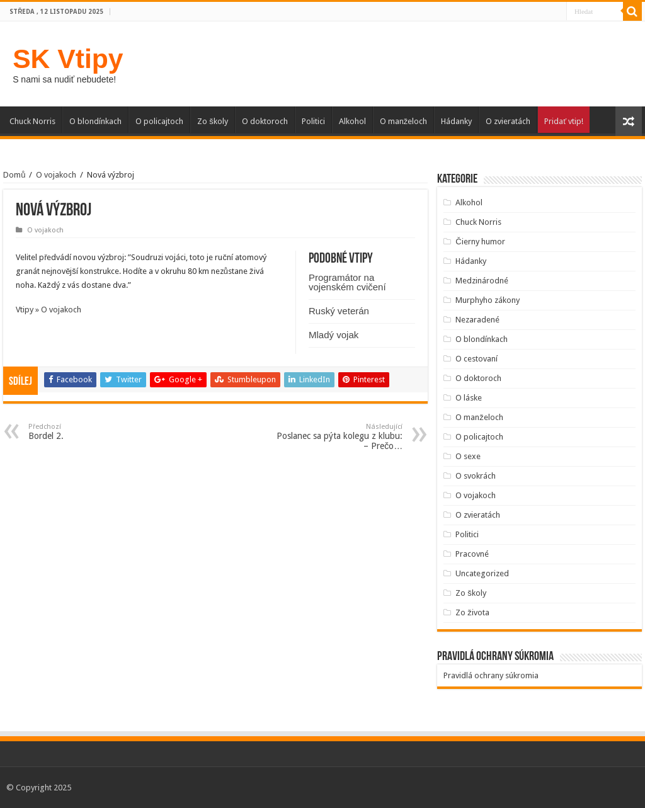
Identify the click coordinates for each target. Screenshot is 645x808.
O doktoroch (265, 121)
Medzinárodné (481, 280)
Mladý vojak (333, 334)
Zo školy (212, 121)
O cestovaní (476, 358)
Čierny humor (480, 241)
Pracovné (472, 554)
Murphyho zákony (487, 300)
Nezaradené (477, 319)
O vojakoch (56, 174)
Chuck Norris (32, 121)
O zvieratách (508, 121)
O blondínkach (95, 121)
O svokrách (475, 476)
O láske (468, 397)
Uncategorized (482, 573)
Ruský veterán (339, 310)
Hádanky (456, 121)
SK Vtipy (68, 58)
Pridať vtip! (563, 121)
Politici (313, 121)
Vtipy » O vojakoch (48, 309)
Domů (14, 174)
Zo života (472, 612)
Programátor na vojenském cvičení (347, 282)
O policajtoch (159, 121)
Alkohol (352, 121)
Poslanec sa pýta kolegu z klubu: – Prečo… (337, 437)
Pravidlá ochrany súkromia (491, 675)
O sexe (468, 456)
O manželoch (404, 121)
